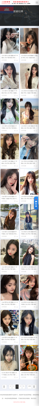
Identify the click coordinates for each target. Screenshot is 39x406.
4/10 (29, 386)
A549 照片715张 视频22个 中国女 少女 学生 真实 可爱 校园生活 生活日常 (9, 163)
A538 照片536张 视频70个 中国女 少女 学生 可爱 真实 (9, 338)
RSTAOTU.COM (18, 402)
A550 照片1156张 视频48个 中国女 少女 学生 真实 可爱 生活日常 (29, 127)
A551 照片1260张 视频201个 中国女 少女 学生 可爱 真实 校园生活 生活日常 (9, 127)
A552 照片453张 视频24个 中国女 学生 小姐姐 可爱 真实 (29, 92)
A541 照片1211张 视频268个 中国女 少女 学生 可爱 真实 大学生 (28, 268)
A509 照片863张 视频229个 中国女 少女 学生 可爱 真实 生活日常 (29, 374)
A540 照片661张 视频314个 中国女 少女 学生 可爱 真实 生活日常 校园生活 (10, 304)
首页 (4, 386)
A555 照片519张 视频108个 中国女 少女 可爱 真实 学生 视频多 (10, 57)
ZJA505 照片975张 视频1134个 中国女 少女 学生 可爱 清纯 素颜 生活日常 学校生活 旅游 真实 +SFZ (10, 374)
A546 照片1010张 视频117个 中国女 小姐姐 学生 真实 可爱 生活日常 (10, 198)
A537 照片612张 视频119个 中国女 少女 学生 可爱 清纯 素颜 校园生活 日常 (29, 339)
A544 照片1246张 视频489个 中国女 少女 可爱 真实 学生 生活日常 (9, 233)
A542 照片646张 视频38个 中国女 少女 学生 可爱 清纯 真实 (9, 268)
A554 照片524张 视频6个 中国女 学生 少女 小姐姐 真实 (29, 56)
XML (24, 402)
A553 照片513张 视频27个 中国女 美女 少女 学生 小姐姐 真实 (9, 92)
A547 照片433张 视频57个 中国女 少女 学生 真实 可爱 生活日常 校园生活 (29, 163)
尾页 (34, 386)
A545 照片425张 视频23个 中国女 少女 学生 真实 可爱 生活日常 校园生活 (29, 198)
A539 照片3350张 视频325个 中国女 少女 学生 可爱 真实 (28, 303)
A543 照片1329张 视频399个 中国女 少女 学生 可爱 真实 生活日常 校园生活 (28, 233)
